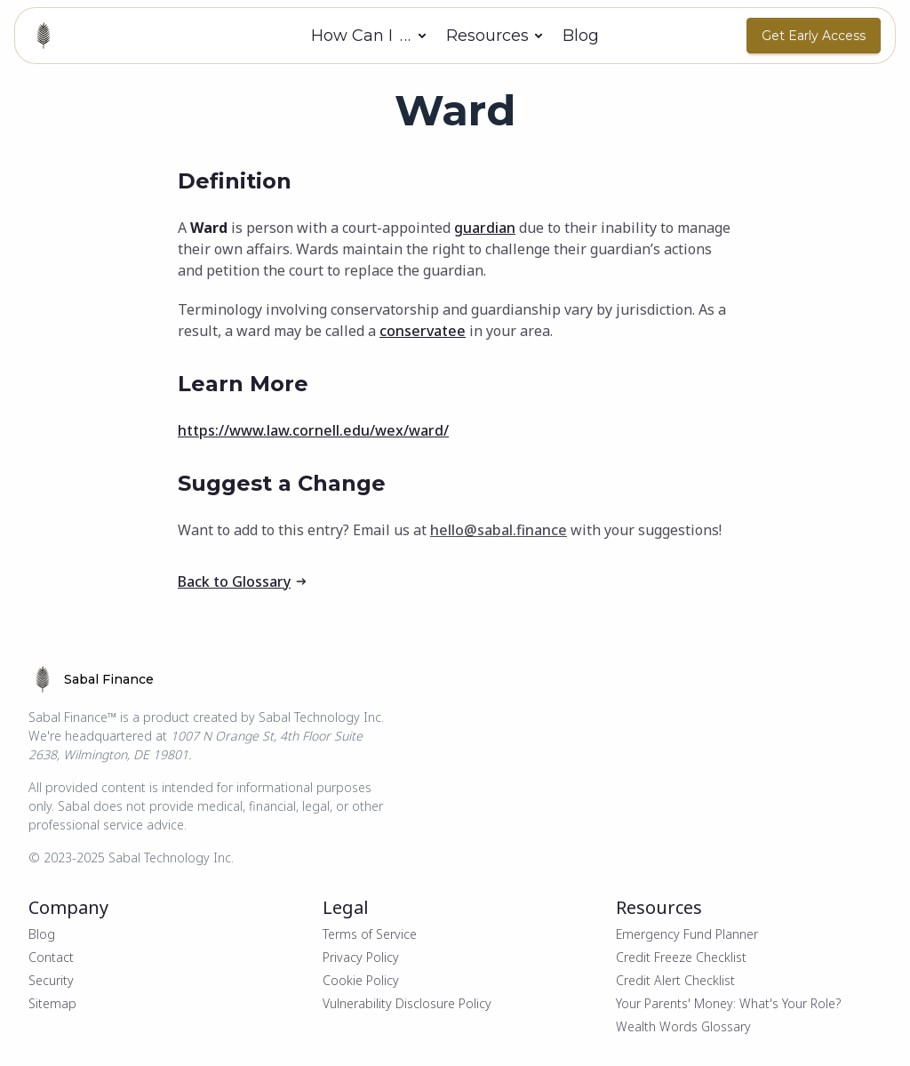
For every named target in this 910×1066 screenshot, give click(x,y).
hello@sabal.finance (498, 530)
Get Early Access (814, 36)
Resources (487, 35)
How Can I (361, 35)
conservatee (422, 331)
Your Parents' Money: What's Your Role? (728, 1003)
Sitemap (52, 1003)
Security (51, 980)
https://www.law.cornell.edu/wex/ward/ (313, 430)
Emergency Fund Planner (687, 934)
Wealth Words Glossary (683, 1026)
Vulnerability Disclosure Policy (407, 1003)
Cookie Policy (361, 980)
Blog (581, 35)
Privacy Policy (361, 957)
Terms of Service (370, 934)
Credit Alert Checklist (675, 980)
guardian (484, 227)
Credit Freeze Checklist (681, 957)
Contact (51, 957)
